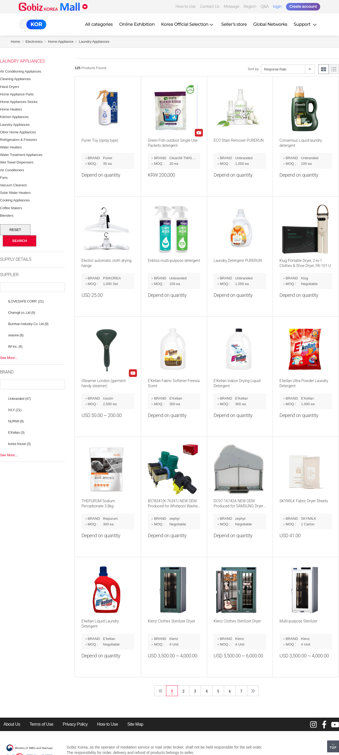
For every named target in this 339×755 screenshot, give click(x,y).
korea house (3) (19, 444)
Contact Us (209, 6)
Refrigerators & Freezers (18, 140)
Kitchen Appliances (14, 117)
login (277, 6)
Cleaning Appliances (15, 79)
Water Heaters (11, 147)
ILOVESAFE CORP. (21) (26, 301)
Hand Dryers (9, 87)
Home (15, 42)
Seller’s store (234, 24)
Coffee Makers (11, 208)
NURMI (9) (16, 421)
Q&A (265, 6)
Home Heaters (11, 109)
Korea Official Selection (188, 24)
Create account (303, 6)
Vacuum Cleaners (13, 185)
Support (306, 24)
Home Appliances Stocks (18, 102)
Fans (4, 178)
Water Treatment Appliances (21, 155)
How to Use (185, 6)
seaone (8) (15, 335)
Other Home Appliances (18, 132)
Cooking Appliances (15, 200)
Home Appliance (60, 42)
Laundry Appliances (94, 42)
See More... (8, 358)
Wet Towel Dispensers (16, 162)
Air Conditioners (12, 170)
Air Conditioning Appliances (20, 71)
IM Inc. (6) (15, 346)
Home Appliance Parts (17, 94)
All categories (99, 24)
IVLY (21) (14, 410)
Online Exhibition (137, 24)
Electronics (34, 42)
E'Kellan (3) (16, 432)
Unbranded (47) (19, 399)
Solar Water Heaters (15, 193)
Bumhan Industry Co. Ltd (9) (28, 324)
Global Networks (270, 24)
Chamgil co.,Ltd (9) (21, 313)
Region (249, 6)
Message (231, 6)
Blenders (6, 215)
